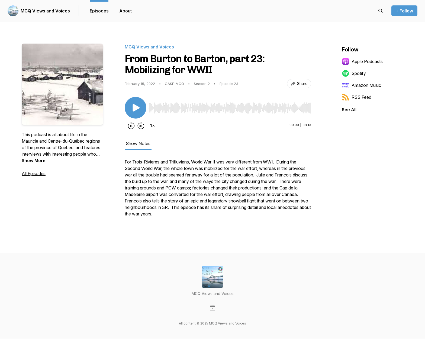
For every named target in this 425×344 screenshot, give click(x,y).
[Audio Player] (230, 106)
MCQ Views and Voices (45, 11)
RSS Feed (356, 97)
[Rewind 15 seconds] (131, 125)
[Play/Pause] (135, 108)
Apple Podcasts (362, 61)
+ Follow (404, 11)
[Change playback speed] (152, 125)
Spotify (354, 73)
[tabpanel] (218, 190)
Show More (34, 160)
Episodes (99, 11)
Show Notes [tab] (138, 143)
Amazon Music (361, 85)
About (125, 11)
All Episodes (34, 173)
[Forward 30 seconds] (141, 125)
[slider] (230, 108)
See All (349, 109)
